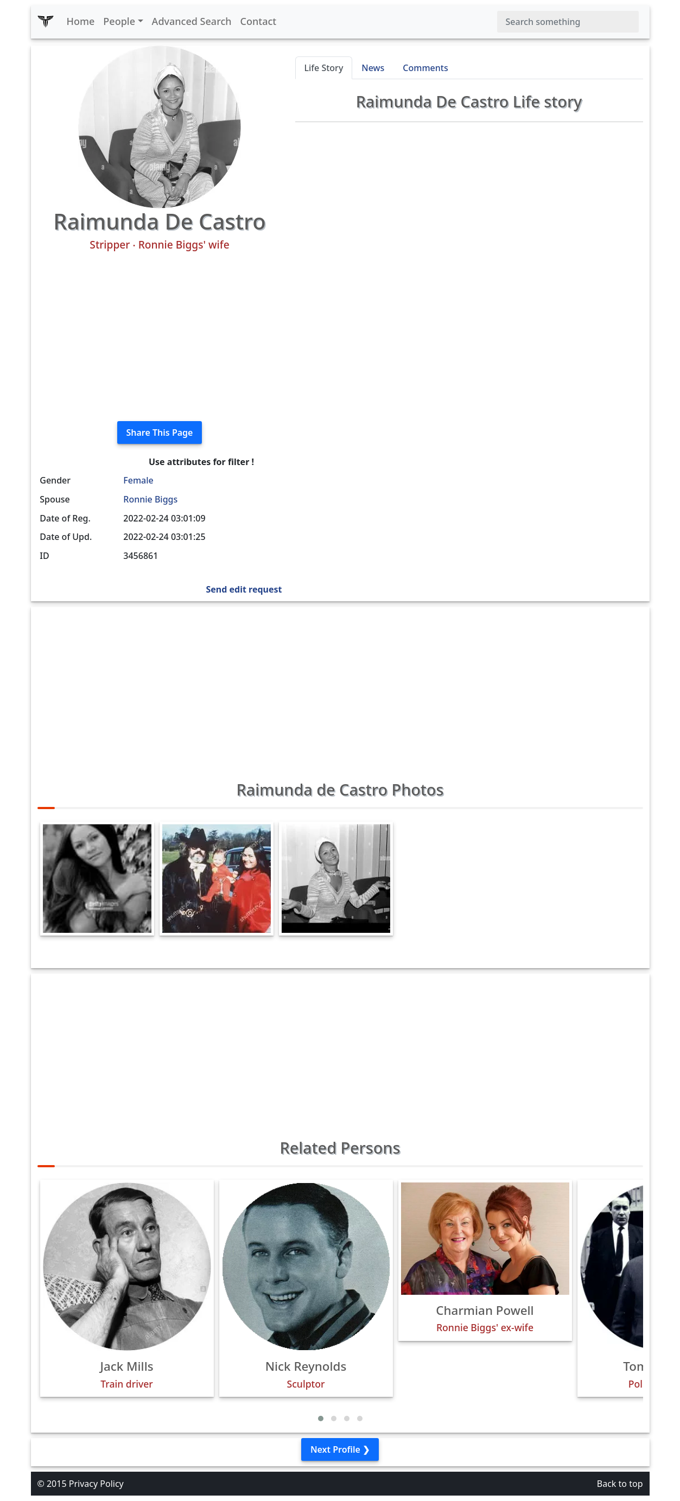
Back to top (620, 1484)
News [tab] (372, 68)
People (119, 21)
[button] (320, 1418)
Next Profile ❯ (340, 1449)
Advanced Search (192, 21)
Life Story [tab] (324, 68)
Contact (258, 21)
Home (81, 21)
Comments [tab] (425, 68)
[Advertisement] (159, 336)
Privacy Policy (96, 1484)
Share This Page (159, 432)
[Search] (568, 22)
